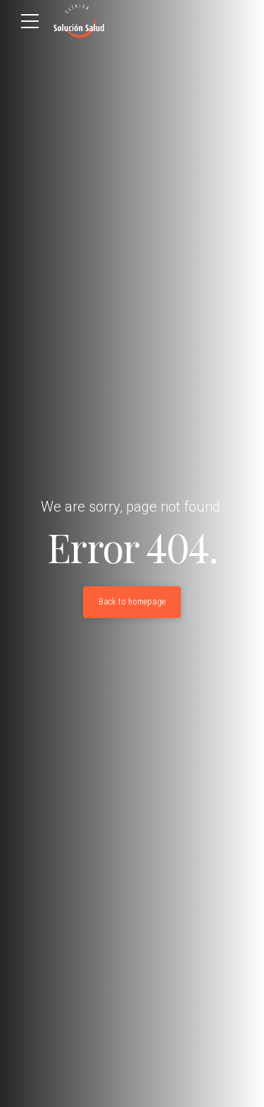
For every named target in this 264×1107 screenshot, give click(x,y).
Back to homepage (132, 602)
